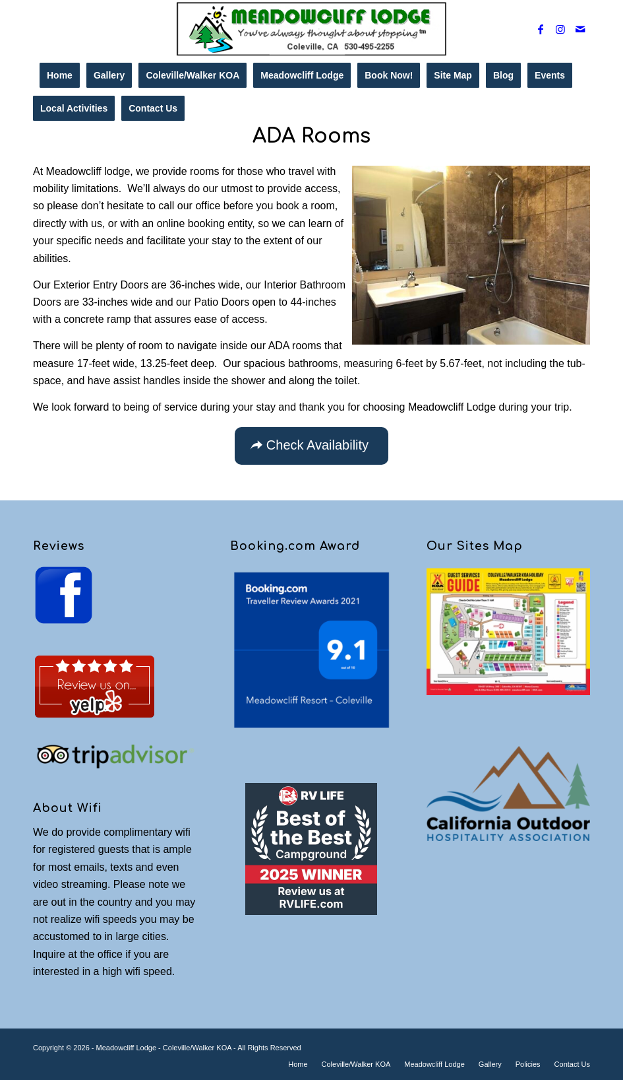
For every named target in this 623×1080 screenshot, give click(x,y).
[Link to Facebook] (540, 29)
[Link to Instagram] (560, 29)
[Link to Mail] (580, 29)
